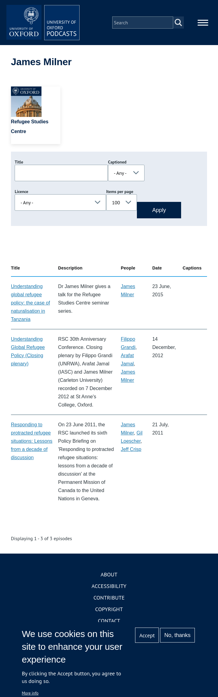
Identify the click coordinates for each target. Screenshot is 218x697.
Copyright (109, 609)
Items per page (119, 191)
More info (30, 693)
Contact (109, 620)
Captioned (117, 162)
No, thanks (177, 635)
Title (19, 162)
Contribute (108, 597)
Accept (147, 635)
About (109, 574)
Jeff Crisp (131, 449)
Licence (21, 191)
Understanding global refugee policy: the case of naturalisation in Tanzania (30, 303)
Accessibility (108, 586)
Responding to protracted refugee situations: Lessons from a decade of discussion (31, 441)
